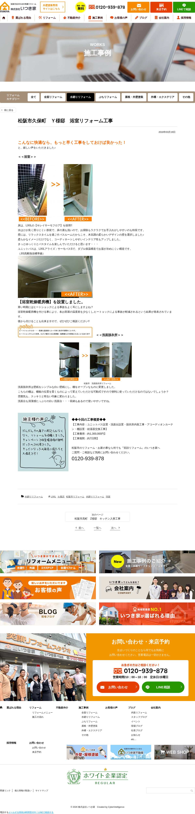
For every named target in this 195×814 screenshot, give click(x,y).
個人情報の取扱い (23, 790)
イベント (135, 721)
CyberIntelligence (116, 807)
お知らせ (135, 735)
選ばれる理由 (23, 17)
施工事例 (97, 17)
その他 (186, 97)
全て (33, 97)
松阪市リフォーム (75, 496)
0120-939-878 (110, 7)
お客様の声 (120, 17)
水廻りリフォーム (80, 97)
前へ (81, 527)
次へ (113, 527)
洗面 (108, 496)
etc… (133, 739)
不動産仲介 (73, 17)
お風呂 (61, 496)
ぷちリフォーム (108, 97)
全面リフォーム (53, 97)
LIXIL (53, 496)
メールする (13, 812)
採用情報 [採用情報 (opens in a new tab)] (186, 17)
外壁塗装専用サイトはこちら (51, 7)
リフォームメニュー (42, 712)
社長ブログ (137, 730)
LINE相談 (163, 687)
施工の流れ (38, 717)
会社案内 (164, 17)
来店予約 (161, 9)
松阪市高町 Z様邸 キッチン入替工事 (97, 518)
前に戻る (8, 110)
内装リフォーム (139, 712)
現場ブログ (137, 726)
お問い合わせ (138, 9)
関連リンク (5, 790)
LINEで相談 (184, 9)
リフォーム (49, 17)
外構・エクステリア (162, 97)
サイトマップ (41, 790)
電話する (4, 812)
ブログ (143, 17)
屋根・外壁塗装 (134, 97)
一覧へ (97, 527)
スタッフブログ (139, 717)
